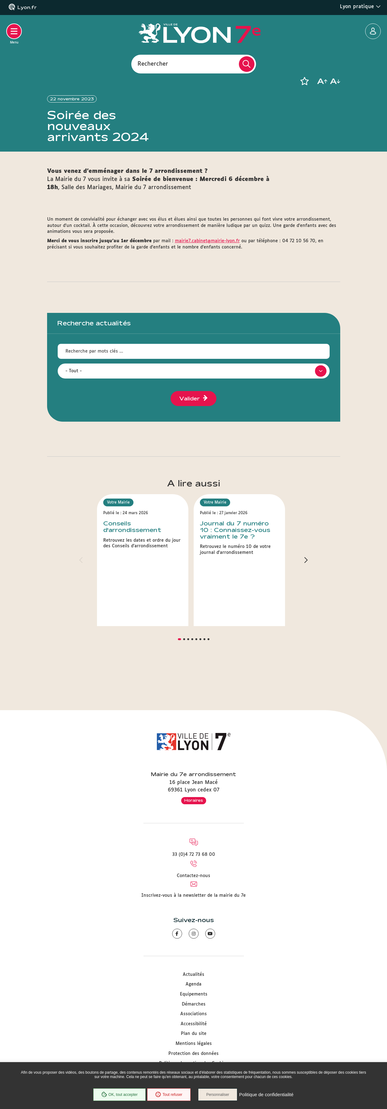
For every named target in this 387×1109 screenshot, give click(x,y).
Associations (193, 1014)
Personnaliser (217, 1094)
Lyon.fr (27, 7)
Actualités (193, 974)
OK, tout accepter (119, 1094)
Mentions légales (194, 1043)
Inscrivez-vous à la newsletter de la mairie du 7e (193, 895)
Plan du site (193, 1034)
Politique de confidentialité (266, 1094)
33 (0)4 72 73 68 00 (193, 854)
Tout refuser (168, 1094)
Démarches (194, 1004)
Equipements (193, 994)
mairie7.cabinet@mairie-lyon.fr (207, 275)
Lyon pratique (360, 6)
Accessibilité (194, 1024)
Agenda (193, 984)
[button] (304, 81)
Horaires (193, 800)
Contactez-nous (193, 876)
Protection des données (193, 1053)
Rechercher (153, 64)
